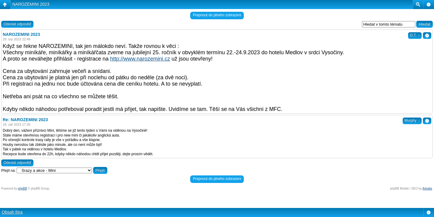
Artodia (427, 188)
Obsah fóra (12, 212)
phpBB (22, 188)
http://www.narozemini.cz (140, 59)
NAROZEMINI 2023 (30, 4)
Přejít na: (8, 170)
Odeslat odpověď (17, 24)
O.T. (415, 35)
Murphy (412, 120)
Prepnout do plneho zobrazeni (217, 15)
